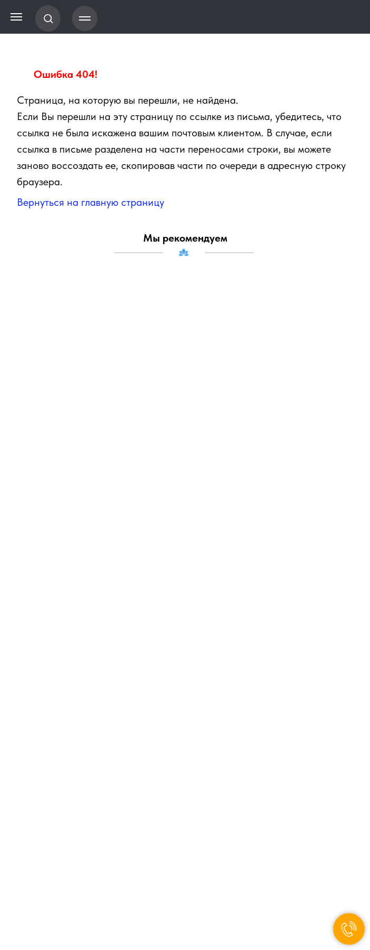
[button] (48, 18)
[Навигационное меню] (85, 18)
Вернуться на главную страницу (90, 202)
